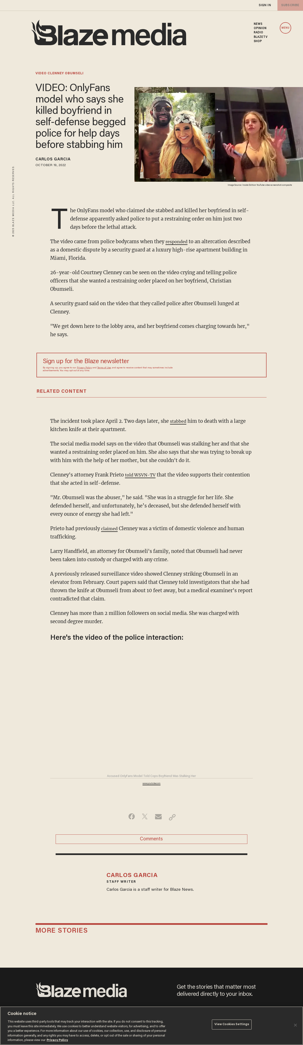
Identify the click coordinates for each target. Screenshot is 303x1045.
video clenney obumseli (60, 73)
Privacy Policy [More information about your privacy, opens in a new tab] (57, 1040)
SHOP (258, 41)
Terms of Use (104, 368)
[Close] (295, 1025)
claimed (110, 528)
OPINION (260, 28)
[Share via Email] (159, 817)
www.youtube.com (151, 783)
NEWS (258, 24)
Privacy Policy (84, 368)
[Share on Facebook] (129, 817)
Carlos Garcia (56, 160)
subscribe (289, 5)
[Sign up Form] (227, 365)
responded (177, 241)
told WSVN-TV (142, 475)
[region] (151, 1025)
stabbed (179, 421)
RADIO (258, 32)
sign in (264, 5)
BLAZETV (261, 37)
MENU (285, 28)
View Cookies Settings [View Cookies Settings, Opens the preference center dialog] (231, 1025)
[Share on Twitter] (144, 817)
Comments (151, 840)
